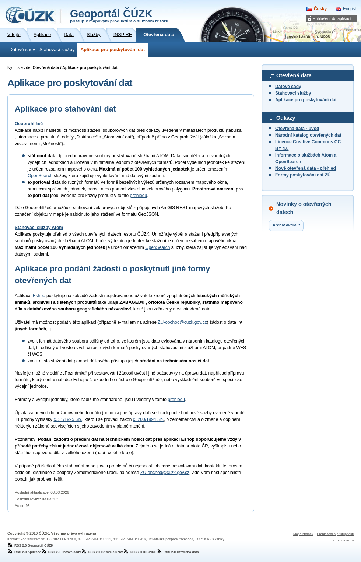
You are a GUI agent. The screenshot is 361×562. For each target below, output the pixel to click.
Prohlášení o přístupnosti (335, 534)
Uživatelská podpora (163, 539)
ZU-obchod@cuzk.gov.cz (182, 322)
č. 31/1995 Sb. (67, 419)
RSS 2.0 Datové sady (61, 552)
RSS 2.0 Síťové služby (102, 552)
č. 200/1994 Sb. (148, 419)
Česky (320, 8)
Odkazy (285, 118)
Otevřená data (294, 75)
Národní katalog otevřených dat (308, 135)
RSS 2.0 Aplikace (24, 552)
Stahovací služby (56, 49)
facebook (186, 539)
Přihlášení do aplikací (332, 18)
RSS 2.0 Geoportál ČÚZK (30, 545)
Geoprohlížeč (29, 123)
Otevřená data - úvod (297, 128)
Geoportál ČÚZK (120, 15)
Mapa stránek (303, 534)
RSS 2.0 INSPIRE (140, 552)
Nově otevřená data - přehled (305, 168)
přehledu (138, 195)
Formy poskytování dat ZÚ (303, 175)
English (350, 8)
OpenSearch (40, 175)
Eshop (39, 295)
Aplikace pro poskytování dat (112, 49)
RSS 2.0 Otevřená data (178, 552)
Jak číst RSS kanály (209, 539)
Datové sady (22, 49)
